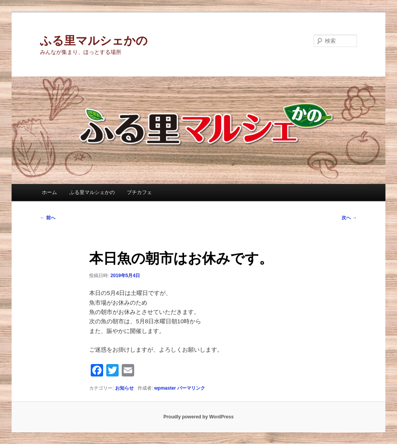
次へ (349, 217)
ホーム (49, 192)
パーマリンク (191, 388)
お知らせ (124, 388)
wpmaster (165, 388)
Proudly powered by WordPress (198, 417)
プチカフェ (139, 192)
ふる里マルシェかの (94, 40)
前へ (47, 217)
